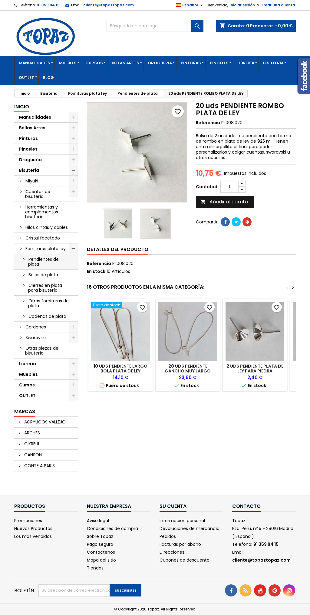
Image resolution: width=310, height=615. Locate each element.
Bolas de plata (43, 275)
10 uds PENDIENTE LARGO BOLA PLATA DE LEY (120, 368)
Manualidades (34, 63)
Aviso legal (98, 521)
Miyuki (31, 181)
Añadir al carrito (224, 201)
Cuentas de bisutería (37, 194)
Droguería (160, 63)
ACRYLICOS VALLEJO (44, 422)
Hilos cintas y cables (46, 227)
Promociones (28, 521)
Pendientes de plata (43, 261)
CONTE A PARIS (39, 466)
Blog (48, 77)
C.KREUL (31, 444)
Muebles (68, 63)
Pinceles (219, 63)
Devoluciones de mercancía (189, 528)
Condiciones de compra (112, 528)
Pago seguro (100, 544)
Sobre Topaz (100, 536)
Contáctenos (101, 552)
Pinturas (191, 63)
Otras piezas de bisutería (41, 350)
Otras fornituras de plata (48, 303)
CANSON (32, 455)
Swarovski (35, 338)
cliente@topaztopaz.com (108, 5)
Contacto (246, 506)
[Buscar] (155, 26)
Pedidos (168, 536)
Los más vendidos (33, 536)
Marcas (24, 411)
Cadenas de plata (47, 316)
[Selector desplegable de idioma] (190, 5)
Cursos (94, 63)
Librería (245, 63)
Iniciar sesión (242, 5)
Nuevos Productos (33, 528)
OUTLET (26, 77)
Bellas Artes (125, 63)
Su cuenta (173, 506)
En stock (96, 271)
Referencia (208, 122)
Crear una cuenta (277, 5)
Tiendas (95, 568)
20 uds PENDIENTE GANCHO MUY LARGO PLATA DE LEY (188, 371)
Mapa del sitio (101, 560)
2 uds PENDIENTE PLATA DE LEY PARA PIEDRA (254, 368)
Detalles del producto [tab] (117, 249)
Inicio (21, 106)
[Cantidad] (229, 187)
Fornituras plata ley (45, 249)
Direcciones (172, 552)
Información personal (182, 521)
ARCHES (31, 433)
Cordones (35, 327)
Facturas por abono (180, 544)
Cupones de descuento (184, 560)
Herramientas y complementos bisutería (41, 212)
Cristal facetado (42, 238)
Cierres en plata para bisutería (45, 287)
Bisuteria (273, 63)
